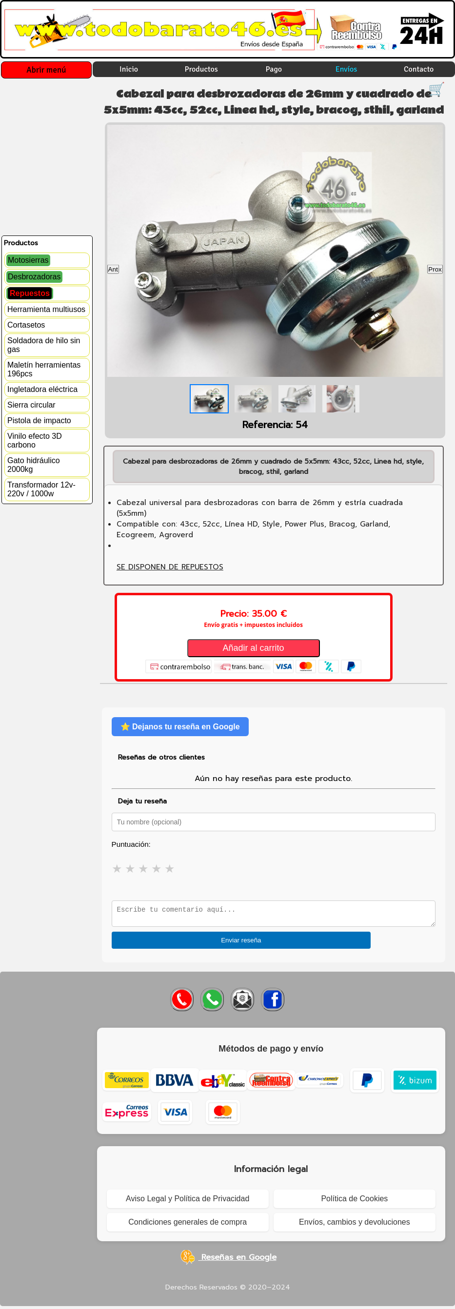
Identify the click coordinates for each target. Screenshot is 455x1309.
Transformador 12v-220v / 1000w (41, 489)
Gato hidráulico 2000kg (33, 464)
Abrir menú (46, 70)
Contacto (419, 69)
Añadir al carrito (253, 648)
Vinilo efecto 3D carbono (34, 440)
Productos (201, 69)
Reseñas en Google (228, 1260)
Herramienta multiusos (46, 309)
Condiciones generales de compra (187, 1225)
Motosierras (28, 260)
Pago (274, 69)
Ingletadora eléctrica (42, 389)
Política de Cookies (354, 1201)
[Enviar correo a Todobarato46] (242, 1003)
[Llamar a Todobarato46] (182, 1003)
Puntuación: (131, 844)
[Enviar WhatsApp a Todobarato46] (212, 1003)
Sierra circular (31, 405)
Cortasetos (26, 325)
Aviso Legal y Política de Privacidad (187, 1201)
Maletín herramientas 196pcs (43, 369)
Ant (113, 269)
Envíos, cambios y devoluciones (354, 1225)
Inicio (128, 69)
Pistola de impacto (39, 420)
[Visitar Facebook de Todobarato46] (272, 1003)
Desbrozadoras (34, 277)
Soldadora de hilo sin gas (43, 344)
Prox (434, 269)
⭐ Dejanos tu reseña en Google (180, 727)
